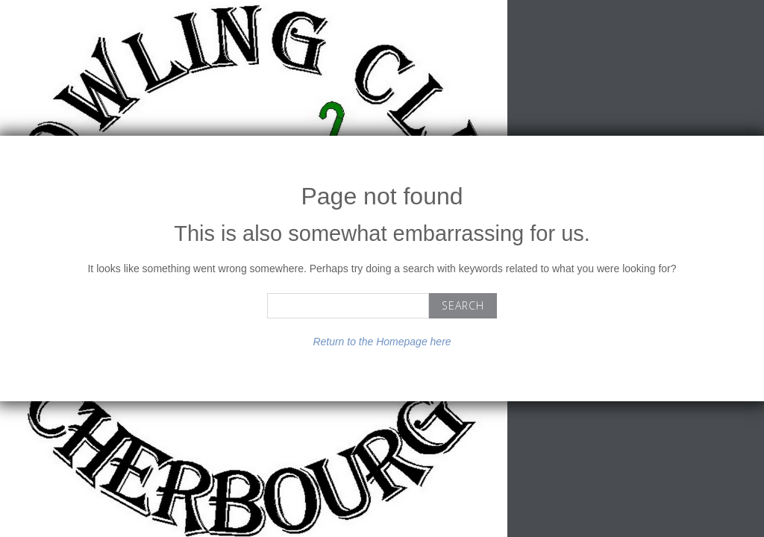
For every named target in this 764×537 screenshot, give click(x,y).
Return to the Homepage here (382, 342)
